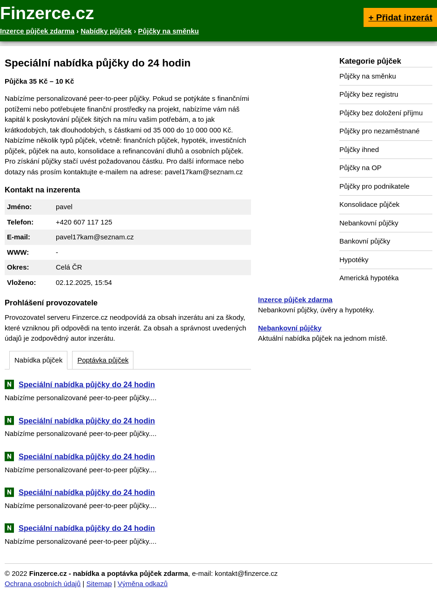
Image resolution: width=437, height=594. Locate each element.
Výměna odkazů (143, 583)
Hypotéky (354, 260)
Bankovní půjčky (364, 241)
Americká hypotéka (369, 278)
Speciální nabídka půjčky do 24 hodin (87, 384)
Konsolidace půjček (369, 204)
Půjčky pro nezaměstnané (379, 131)
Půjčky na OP (360, 168)
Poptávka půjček (102, 360)
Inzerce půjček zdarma (295, 300)
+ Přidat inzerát (400, 17)
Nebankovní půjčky (368, 223)
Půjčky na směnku (367, 76)
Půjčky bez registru (368, 94)
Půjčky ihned (359, 149)
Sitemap (99, 583)
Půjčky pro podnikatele (374, 186)
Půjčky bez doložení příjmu (381, 113)
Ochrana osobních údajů (42, 583)
